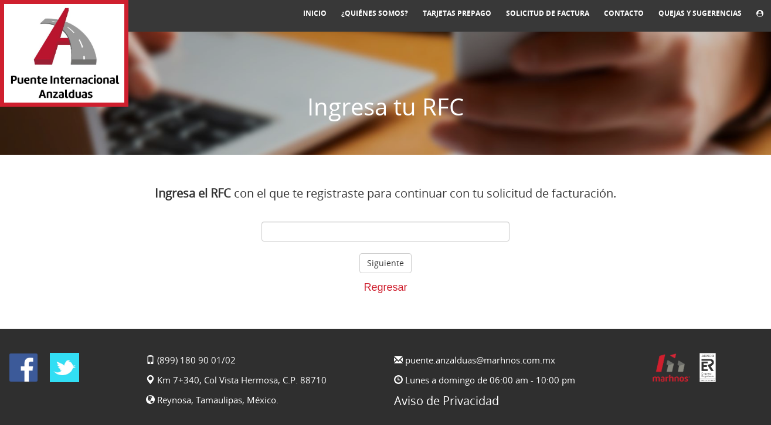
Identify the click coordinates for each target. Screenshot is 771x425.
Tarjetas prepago (457, 13)
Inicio (315, 13)
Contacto (624, 13)
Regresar (385, 287)
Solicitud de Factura (547, 13)
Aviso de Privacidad (446, 401)
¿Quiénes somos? (374, 13)
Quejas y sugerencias (700, 13)
